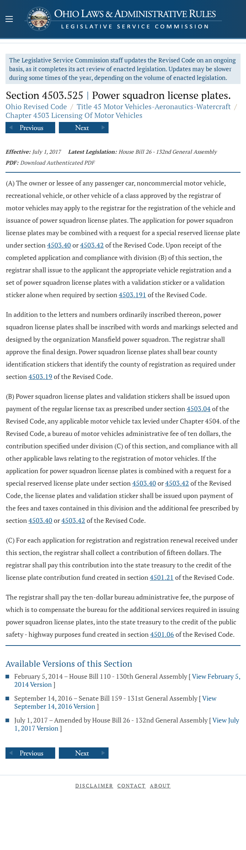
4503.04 (199, 408)
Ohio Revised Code (36, 106)
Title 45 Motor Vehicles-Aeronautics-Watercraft (154, 106)
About (160, 785)
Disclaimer (94, 785)
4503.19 (40, 376)
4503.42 (92, 245)
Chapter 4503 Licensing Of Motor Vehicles (74, 115)
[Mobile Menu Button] (9, 19)
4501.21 (162, 577)
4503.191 (132, 294)
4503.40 (59, 245)
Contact (131, 785)
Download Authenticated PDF (57, 162)
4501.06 (162, 634)
